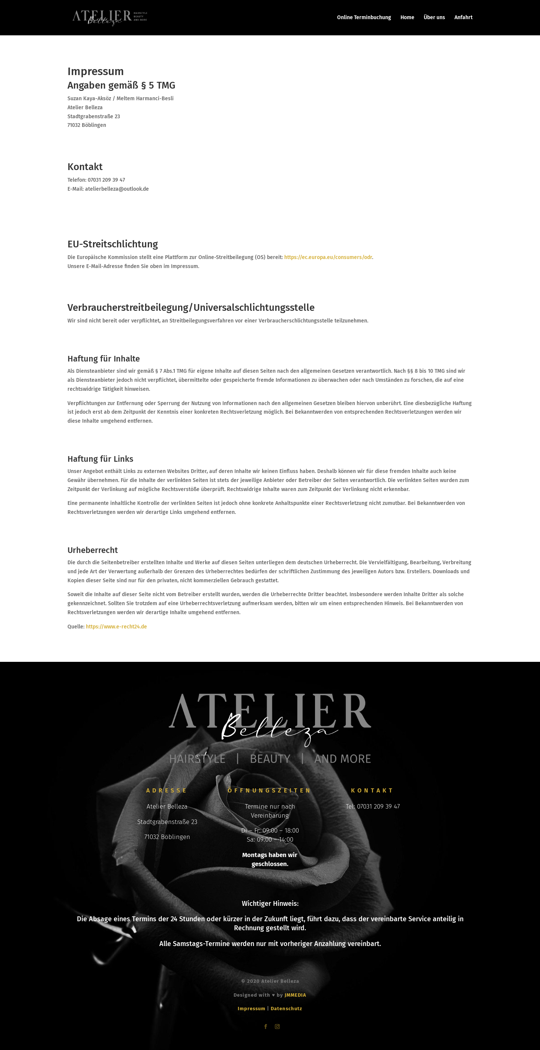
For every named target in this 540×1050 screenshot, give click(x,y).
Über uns (434, 18)
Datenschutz (286, 1008)
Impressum (252, 1008)
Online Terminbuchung (364, 18)
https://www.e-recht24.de (116, 627)
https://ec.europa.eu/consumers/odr (328, 257)
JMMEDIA (295, 995)
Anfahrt (463, 18)
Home (407, 18)
